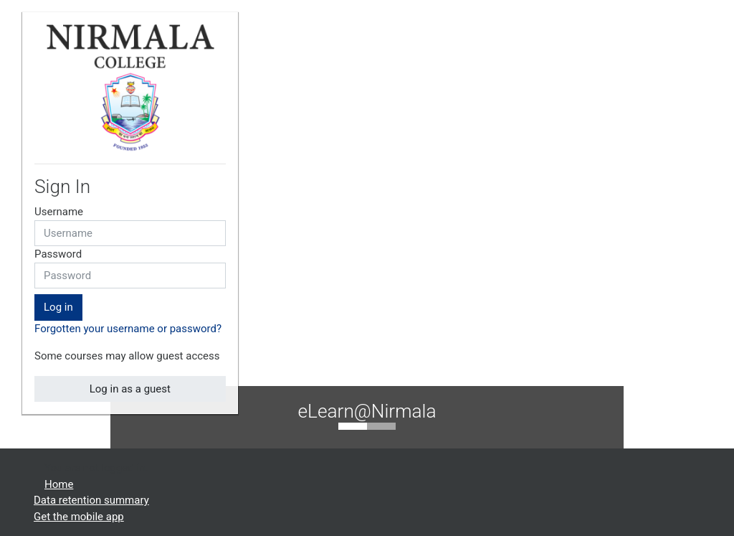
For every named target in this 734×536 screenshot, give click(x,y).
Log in (58, 307)
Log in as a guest (130, 388)
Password (58, 254)
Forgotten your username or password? (127, 328)
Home (58, 484)
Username (58, 211)
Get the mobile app (79, 516)
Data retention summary (91, 500)
